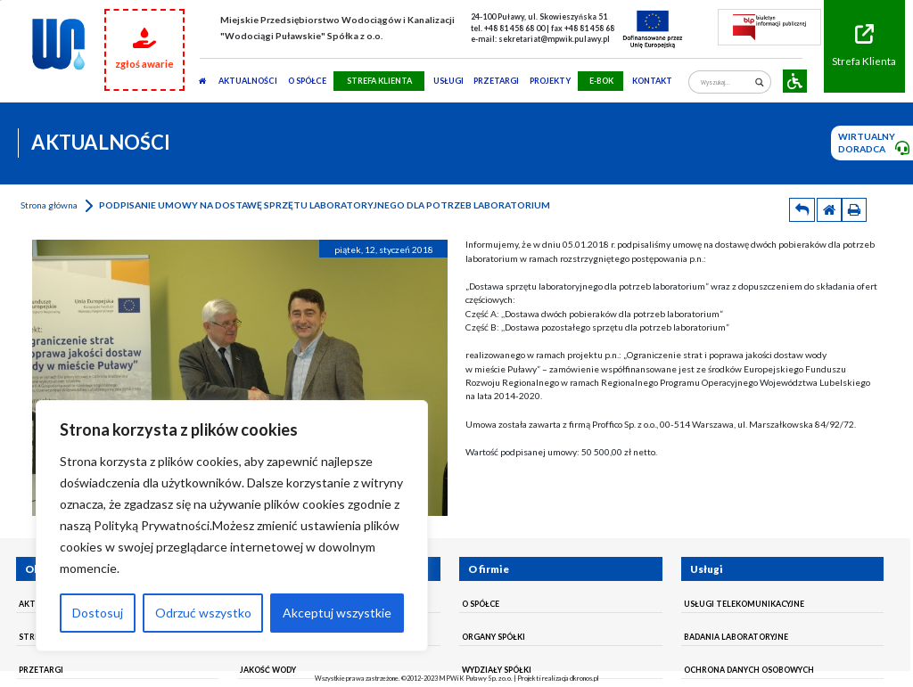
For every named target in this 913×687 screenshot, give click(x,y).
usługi (448, 81)
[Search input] (726, 82)
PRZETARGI (496, 81)
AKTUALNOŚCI (247, 81)
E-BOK (601, 81)
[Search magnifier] (759, 82)
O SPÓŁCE (307, 81)
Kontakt (652, 81)
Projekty (550, 81)
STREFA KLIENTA (379, 81)
